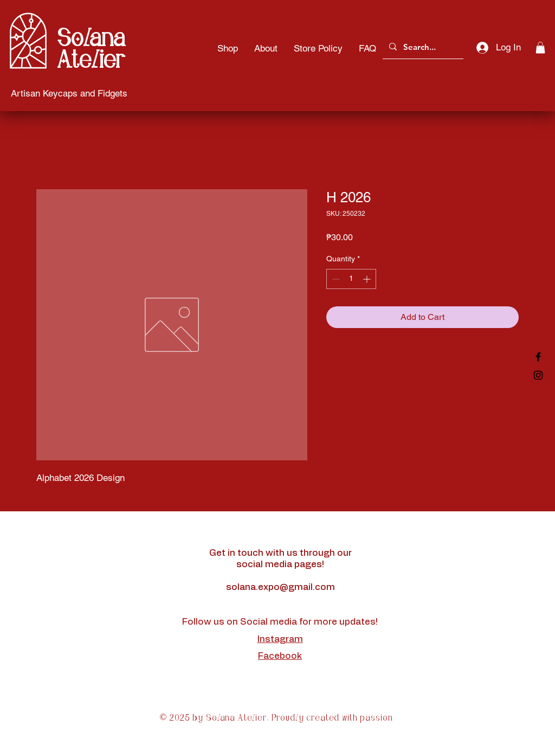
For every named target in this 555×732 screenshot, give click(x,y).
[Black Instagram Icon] (538, 375)
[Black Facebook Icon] (538, 357)
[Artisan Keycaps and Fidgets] (69, 93)
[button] (540, 48)
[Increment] (368, 278)
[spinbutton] (351, 278)
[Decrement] (334, 278)
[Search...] (422, 47)
